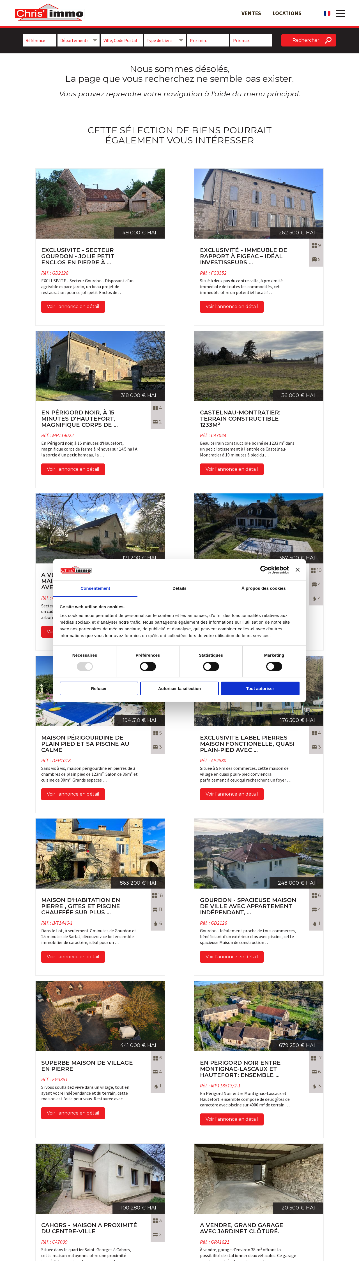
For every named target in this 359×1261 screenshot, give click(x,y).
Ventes (251, 13)
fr (327, 13)
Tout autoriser (260, 688)
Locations (287, 13)
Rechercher (306, 40)
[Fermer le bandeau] (298, 570)
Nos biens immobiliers (206, 1182)
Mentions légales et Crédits (211, 1201)
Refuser (99, 688)
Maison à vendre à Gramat (298, 1182)
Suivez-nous (127, 1182)
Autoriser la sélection (179, 688)
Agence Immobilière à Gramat (302, 1188)
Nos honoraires (200, 1194)
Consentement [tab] (95, 588)
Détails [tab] (179, 588)
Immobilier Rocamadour (297, 1194)
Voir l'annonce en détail (46, 303)
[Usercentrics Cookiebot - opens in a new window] (264, 570)
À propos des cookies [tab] (263, 588)
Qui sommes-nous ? (204, 1188)
